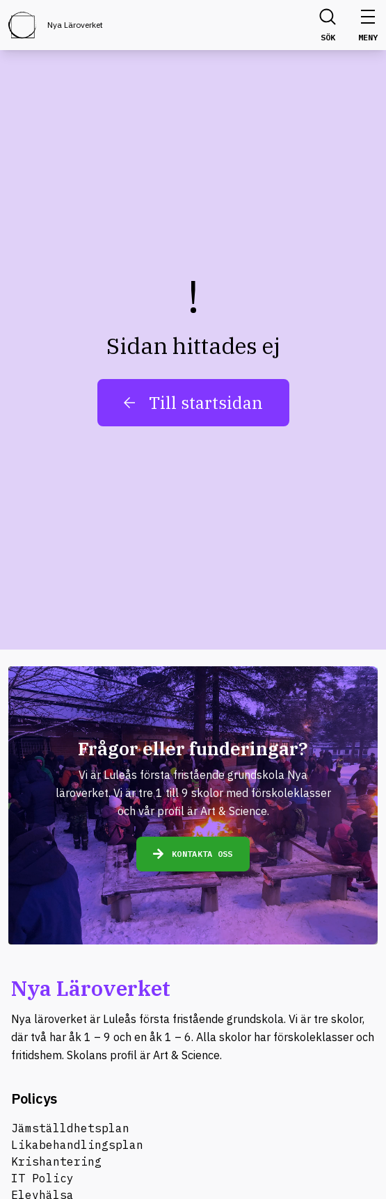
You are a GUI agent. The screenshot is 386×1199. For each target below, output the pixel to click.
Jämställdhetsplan (70, 1128)
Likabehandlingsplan (77, 1145)
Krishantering (56, 1161)
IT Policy (42, 1178)
